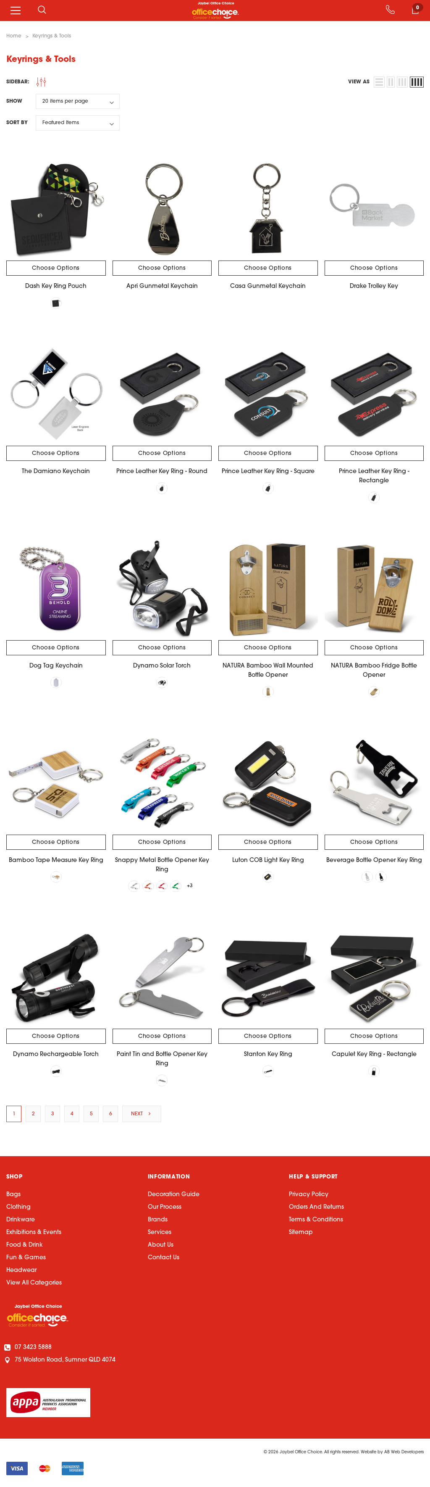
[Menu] (15, 10)
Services (159, 1234)
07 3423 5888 (29, 1349)
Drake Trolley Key (374, 286)
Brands (158, 1221)
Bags (13, 1196)
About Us (160, 1246)
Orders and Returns (316, 1208)
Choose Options (56, 268)
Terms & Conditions (316, 1221)
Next (141, 1115)
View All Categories (34, 1284)
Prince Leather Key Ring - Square (268, 472)
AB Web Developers (404, 1453)
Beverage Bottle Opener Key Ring (374, 861)
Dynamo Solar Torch (162, 666)
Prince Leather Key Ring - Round (161, 472)
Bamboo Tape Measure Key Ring (56, 861)
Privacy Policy (308, 1196)
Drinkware (20, 1221)
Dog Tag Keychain (56, 666)
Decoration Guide (173, 1196)
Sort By (17, 122)
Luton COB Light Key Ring (268, 861)
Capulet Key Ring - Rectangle (374, 1056)
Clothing (18, 1208)
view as (359, 82)
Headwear (21, 1272)
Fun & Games (26, 1259)
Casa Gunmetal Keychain (268, 286)
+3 (191, 886)
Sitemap (301, 1234)
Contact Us (163, 1259)
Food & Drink (24, 1246)
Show (14, 101)
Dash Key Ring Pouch (56, 286)
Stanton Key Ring (268, 1056)
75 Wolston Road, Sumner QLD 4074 (60, 1361)
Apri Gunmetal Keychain (162, 286)
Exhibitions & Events (33, 1234)
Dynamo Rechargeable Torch (56, 1056)
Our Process (164, 1208)
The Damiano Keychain (56, 472)
